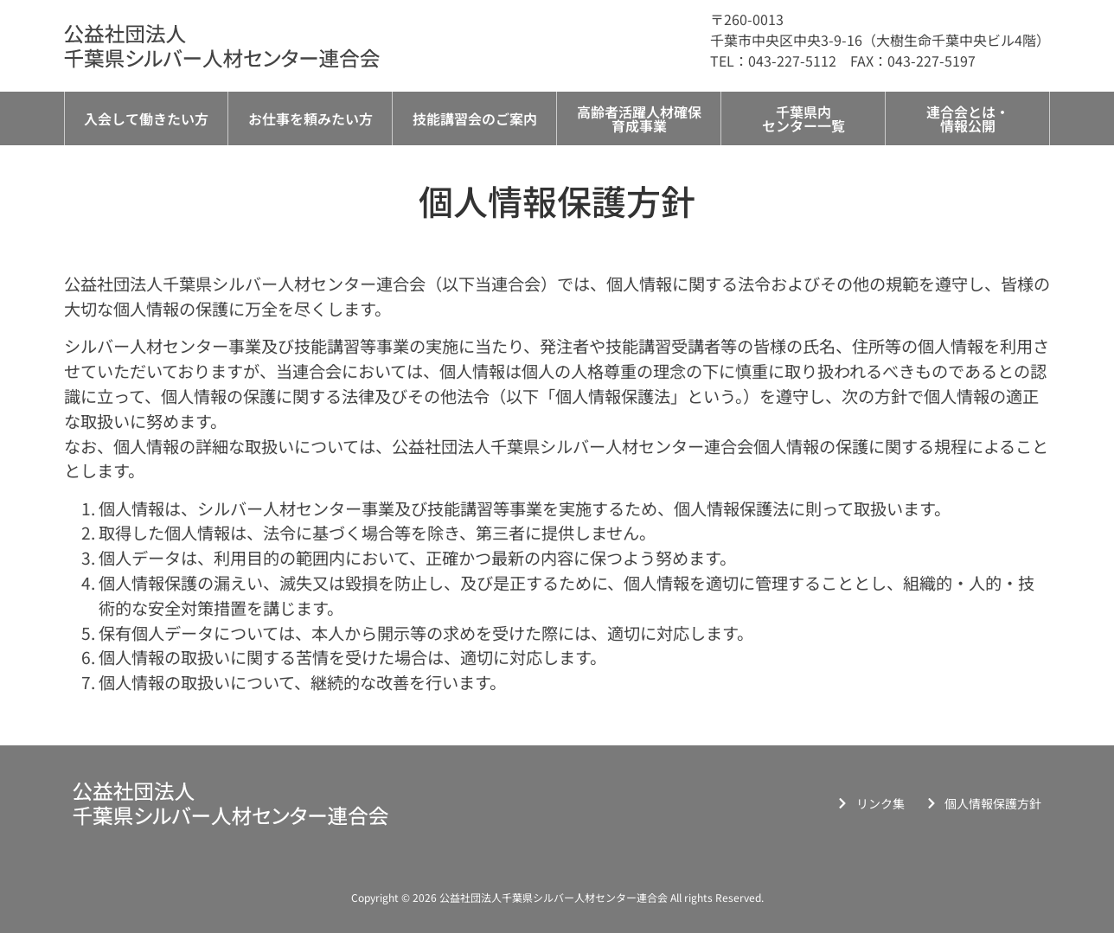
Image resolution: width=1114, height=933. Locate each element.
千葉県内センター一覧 (803, 118)
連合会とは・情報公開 (967, 118)
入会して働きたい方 (146, 118)
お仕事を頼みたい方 (310, 118)
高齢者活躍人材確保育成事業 (639, 118)
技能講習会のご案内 (475, 118)
